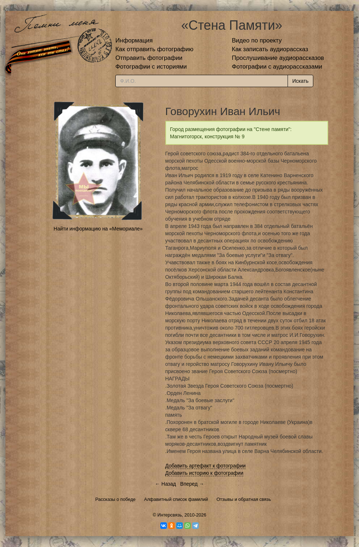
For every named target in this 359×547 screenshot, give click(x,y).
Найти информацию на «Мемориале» (98, 229)
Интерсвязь (169, 515)
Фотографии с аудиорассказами (277, 66)
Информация (134, 40)
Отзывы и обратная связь (243, 499)
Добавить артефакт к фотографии (205, 466)
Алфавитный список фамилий (176, 499)
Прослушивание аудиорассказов (278, 57)
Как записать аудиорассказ (270, 49)
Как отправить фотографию (154, 49)
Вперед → (192, 484)
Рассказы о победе (115, 499)
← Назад (165, 484)
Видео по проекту (257, 40)
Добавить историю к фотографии (204, 473)
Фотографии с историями (151, 66)
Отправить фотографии (148, 57)
